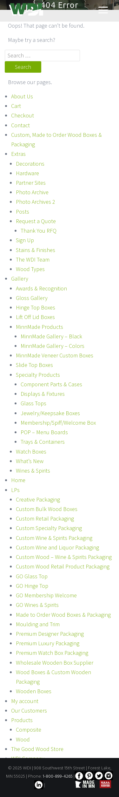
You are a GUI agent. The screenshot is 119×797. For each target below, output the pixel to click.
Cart (16, 106)
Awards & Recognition (41, 288)
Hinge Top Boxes (35, 307)
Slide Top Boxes (34, 365)
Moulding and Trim (38, 624)
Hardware (27, 173)
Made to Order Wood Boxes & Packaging (63, 614)
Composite (28, 729)
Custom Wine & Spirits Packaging (54, 537)
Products (22, 720)
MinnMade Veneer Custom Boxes (54, 355)
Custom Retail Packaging (45, 518)
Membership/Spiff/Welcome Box (58, 422)
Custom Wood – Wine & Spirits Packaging (64, 557)
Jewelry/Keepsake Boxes (50, 413)
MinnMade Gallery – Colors (52, 345)
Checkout (22, 115)
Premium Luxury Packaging (47, 643)
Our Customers (29, 710)
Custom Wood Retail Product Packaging (62, 566)
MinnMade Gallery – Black (51, 336)
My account (24, 701)
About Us (22, 96)
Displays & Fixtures (43, 393)
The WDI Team (33, 259)
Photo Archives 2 (35, 201)
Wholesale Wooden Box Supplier (54, 662)
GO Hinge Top (32, 585)
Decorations (30, 163)
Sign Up (25, 240)
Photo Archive (32, 192)
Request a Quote (36, 221)
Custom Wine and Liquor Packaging (57, 547)
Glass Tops (33, 403)
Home (18, 480)
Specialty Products (38, 374)
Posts (22, 211)
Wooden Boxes (33, 691)
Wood (23, 739)
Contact (20, 125)
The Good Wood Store (37, 749)
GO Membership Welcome (46, 595)
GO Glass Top (32, 576)
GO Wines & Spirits (37, 604)
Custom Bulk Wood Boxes (46, 509)
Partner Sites (31, 182)
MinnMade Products (39, 326)
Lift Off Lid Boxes (35, 317)
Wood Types (30, 269)
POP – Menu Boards (44, 432)
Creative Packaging (38, 499)
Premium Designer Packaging (50, 633)
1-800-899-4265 (58, 776)
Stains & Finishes (35, 250)
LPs (15, 490)
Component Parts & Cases (51, 384)
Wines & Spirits (33, 470)
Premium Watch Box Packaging (52, 652)
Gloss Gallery (32, 298)
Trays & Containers (43, 441)
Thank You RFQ (38, 230)
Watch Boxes (31, 451)
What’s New (29, 461)
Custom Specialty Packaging (49, 528)
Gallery (19, 278)
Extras (18, 153)
